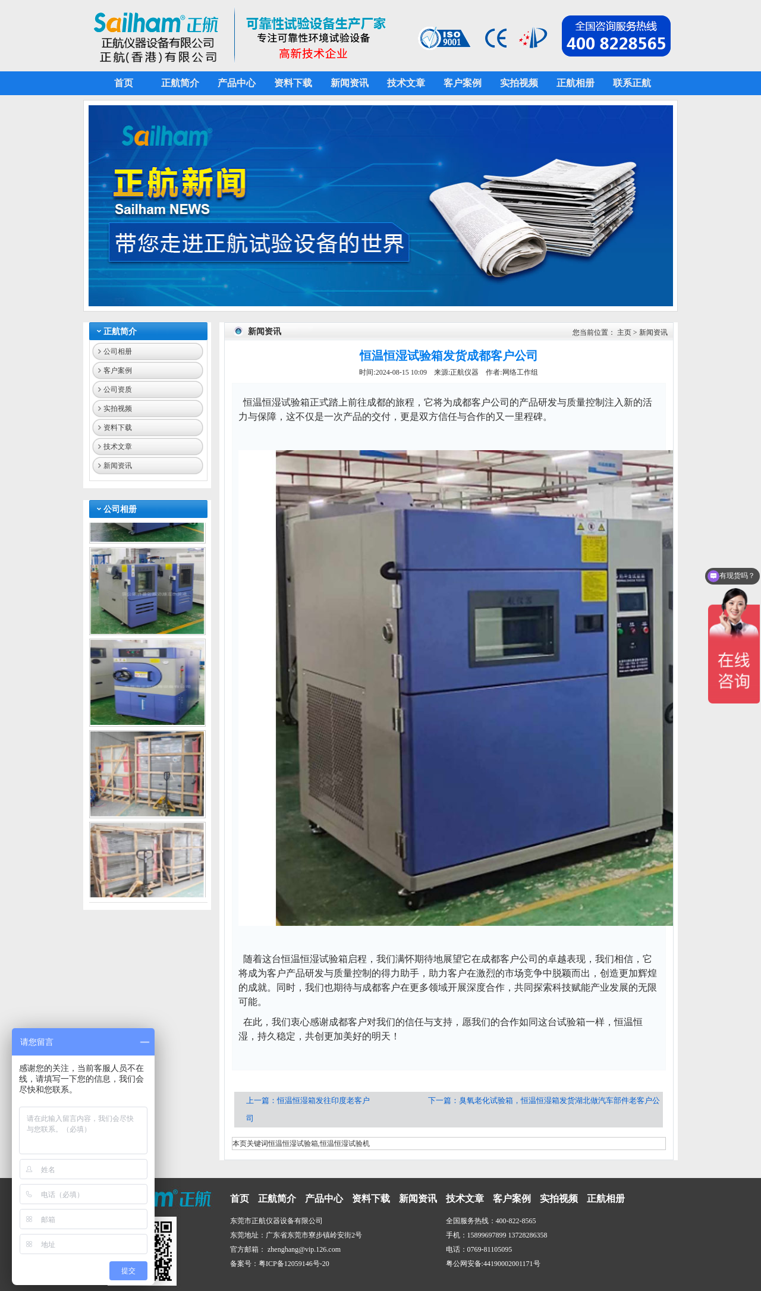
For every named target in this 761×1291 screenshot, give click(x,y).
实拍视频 (117, 408)
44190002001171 (508, 1263)
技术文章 (117, 446)
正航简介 (120, 331)
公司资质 (117, 389)
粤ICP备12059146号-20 (294, 1263)
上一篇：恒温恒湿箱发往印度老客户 (309, 1100)
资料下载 (117, 427)
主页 (624, 332)
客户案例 (117, 370)
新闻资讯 (117, 465)
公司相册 (117, 351)
